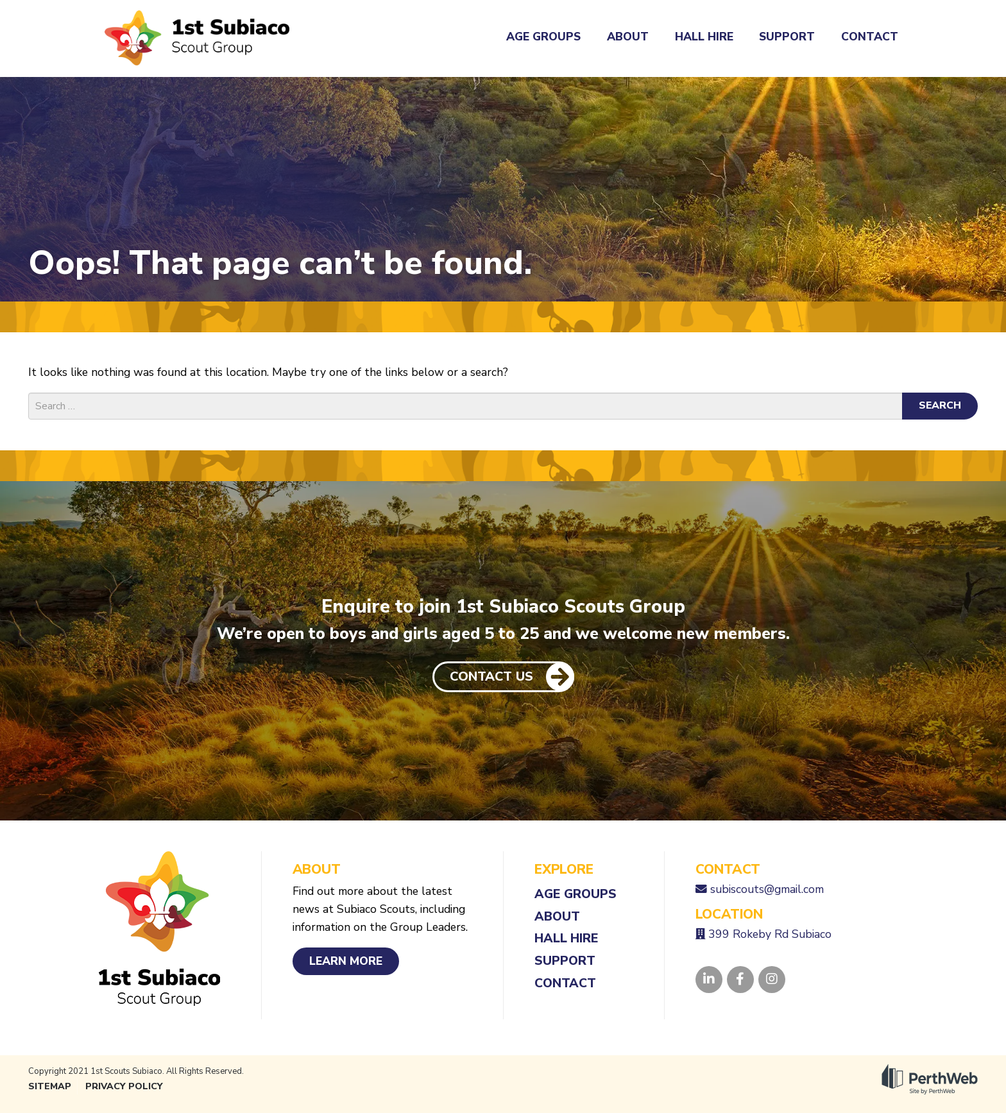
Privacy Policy (124, 1086)
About (628, 36)
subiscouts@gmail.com (767, 889)
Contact (869, 36)
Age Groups (543, 36)
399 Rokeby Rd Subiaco (769, 934)
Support (787, 36)
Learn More (345, 961)
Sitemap (49, 1086)
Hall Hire (704, 36)
